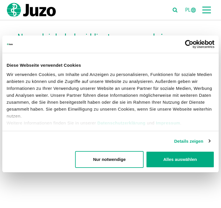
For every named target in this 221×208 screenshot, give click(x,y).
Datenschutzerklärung (121, 122)
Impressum (168, 122)
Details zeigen (188, 141)
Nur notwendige (109, 159)
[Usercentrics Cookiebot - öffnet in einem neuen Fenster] (189, 44)
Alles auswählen (180, 159)
